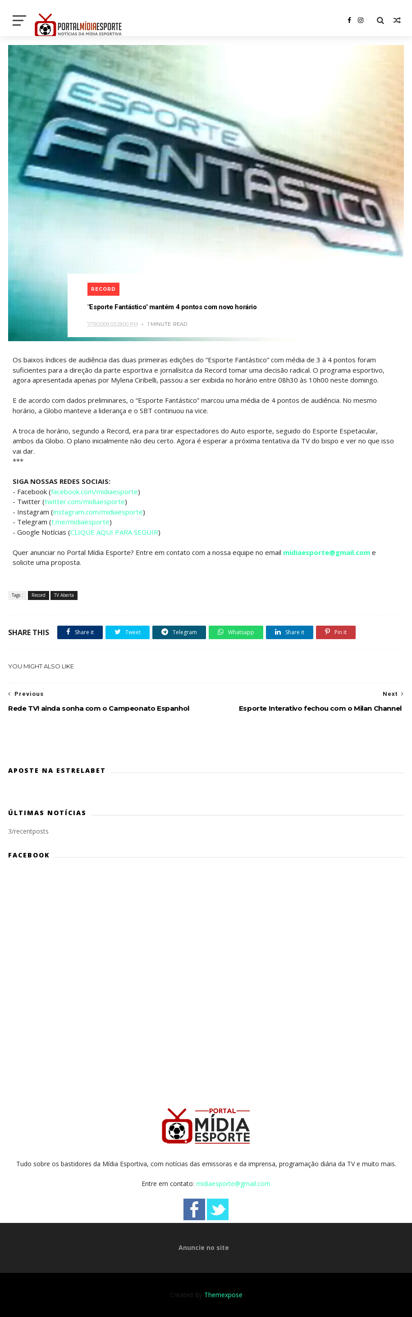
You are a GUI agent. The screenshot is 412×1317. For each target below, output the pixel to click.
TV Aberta (64, 595)
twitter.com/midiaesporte (85, 501)
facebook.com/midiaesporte (94, 491)
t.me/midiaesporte (80, 521)
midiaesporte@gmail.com (326, 552)
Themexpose (223, 1294)
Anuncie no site (204, 1247)
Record (103, 289)
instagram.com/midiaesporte (98, 511)
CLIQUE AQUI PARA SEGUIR (114, 532)
